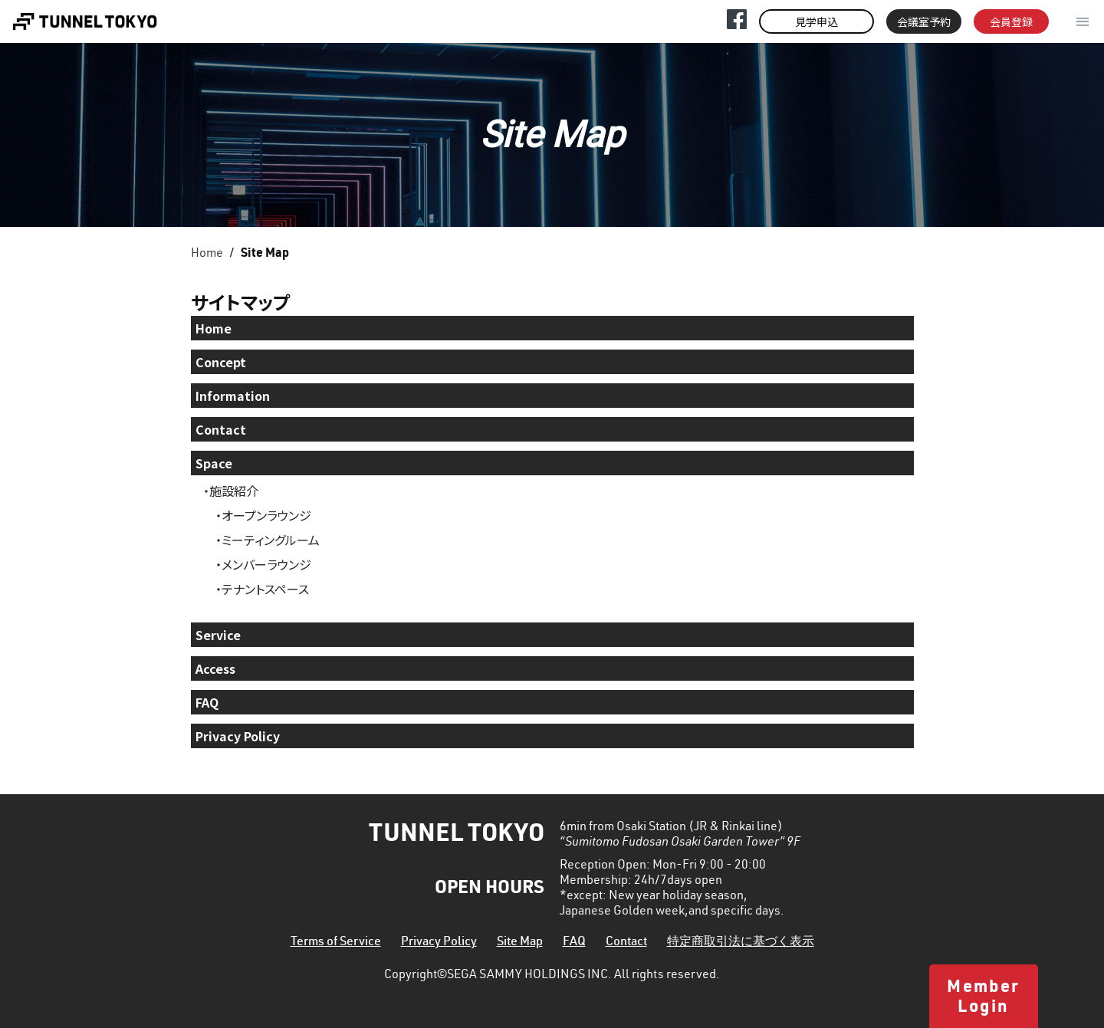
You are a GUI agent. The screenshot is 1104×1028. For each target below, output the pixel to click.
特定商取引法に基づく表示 (740, 943)
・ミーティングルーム (267, 539)
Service (218, 635)
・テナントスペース (262, 589)
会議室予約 (924, 21)
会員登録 (1011, 21)
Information (233, 395)
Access (215, 668)
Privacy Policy (238, 736)
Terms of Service (336, 943)
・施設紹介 (230, 490)
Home (207, 254)
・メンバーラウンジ (263, 564)
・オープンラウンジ (263, 515)
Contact (221, 429)
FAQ (207, 702)
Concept (221, 362)
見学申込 (816, 21)
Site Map (520, 943)
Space (214, 463)
